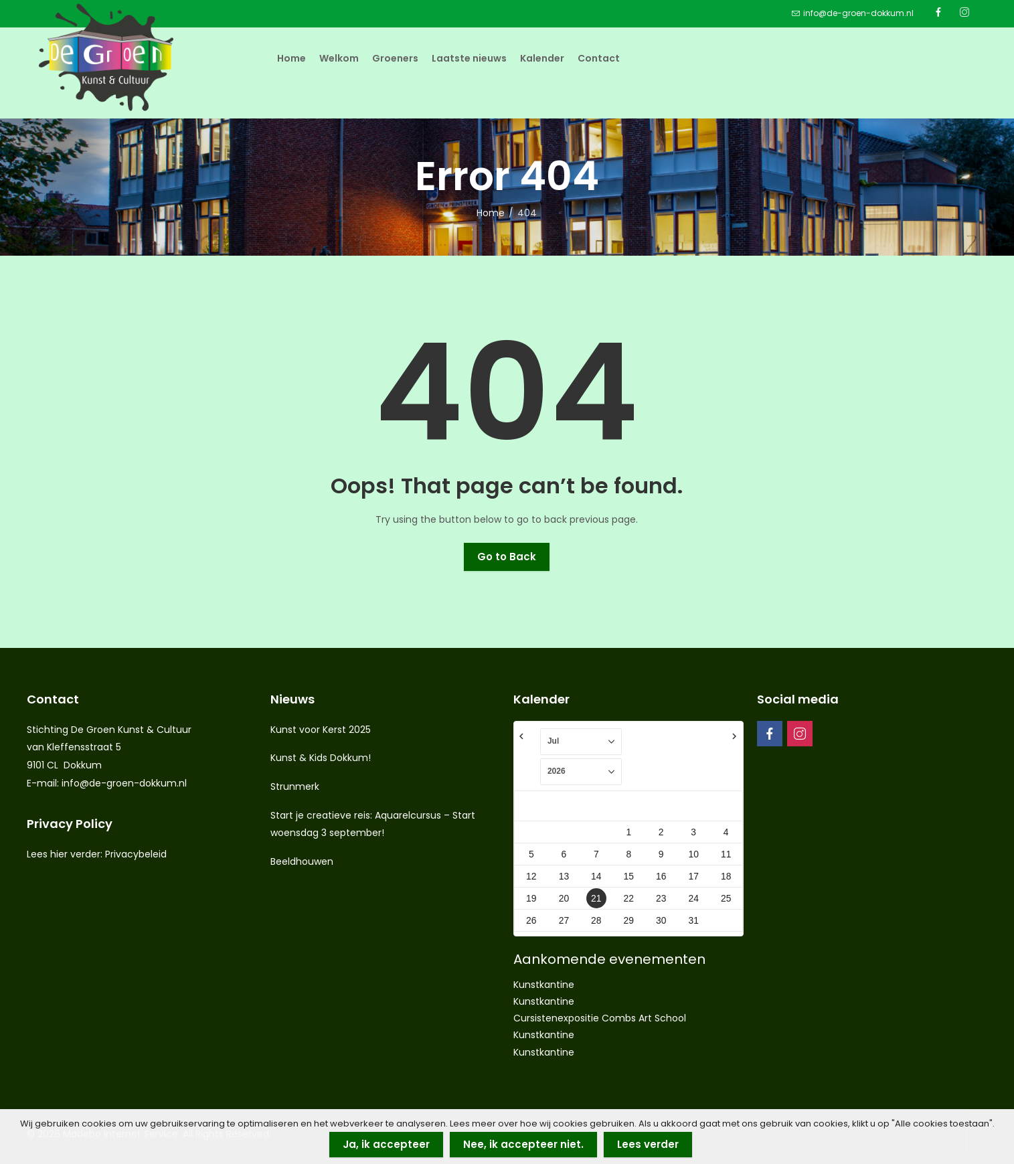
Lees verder (648, 1144)
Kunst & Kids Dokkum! (320, 757)
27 (564, 920)
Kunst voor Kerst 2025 (320, 729)
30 (661, 920)
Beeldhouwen (301, 861)
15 (629, 876)
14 (596, 876)
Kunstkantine (543, 984)
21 (596, 898)
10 (693, 854)
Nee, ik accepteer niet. (523, 1144)
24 (693, 898)
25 (726, 898)
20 (564, 898)
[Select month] (581, 741)
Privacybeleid (136, 854)
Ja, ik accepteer (386, 1144)
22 (629, 898)
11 (726, 854)
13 (564, 876)
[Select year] (581, 771)
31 (693, 920)
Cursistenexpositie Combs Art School (599, 1018)
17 (693, 876)
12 (531, 876)
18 (726, 876)
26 (531, 920)
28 (596, 920)
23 (661, 898)
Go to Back (506, 557)
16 (661, 876)
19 (531, 898)
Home (491, 213)
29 (629, 920)
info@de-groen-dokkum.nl (124, 783)
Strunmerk (294, 786)
